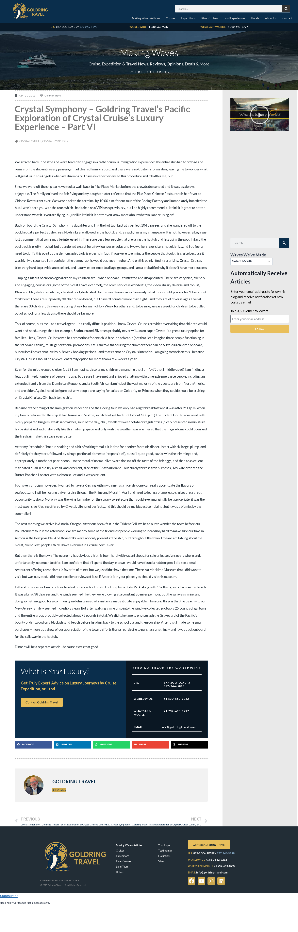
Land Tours (122, 866)
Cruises (170, 18)
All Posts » (59, 790)
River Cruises (209, 18)
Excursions (164, 855)
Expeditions (188, 18)
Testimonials (165, 850)
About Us (270, 18)
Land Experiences (234, 18)
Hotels (255, 18)
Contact (287, 18)
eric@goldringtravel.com (179, 727)
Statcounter (9, 896)
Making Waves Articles (146, 18)
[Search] (286, 8)
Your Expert (165, 845)
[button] (33, 745)
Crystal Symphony (55, 141)
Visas (161, 861)
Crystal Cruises (30, 141)
